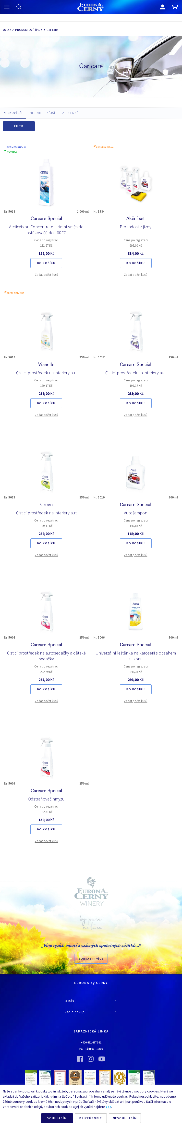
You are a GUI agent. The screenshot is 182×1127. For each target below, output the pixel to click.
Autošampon (135, 513)
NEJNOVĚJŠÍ (13, 113)
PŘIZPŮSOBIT (90, 1118)
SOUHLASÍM (57, 1118)
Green (46, 505)
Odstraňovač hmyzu (46, 799)
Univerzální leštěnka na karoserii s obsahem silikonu (136, 656)
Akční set (135, 219)
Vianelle (46, 365)
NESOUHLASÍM (125, 1118)
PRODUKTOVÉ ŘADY (28, 30)
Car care (52, 30)
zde (108, 1106)
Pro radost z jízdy (135, 227)
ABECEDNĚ (70, 113)
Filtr (19, 126)
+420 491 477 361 (91, 1042)
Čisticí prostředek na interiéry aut (46, 373)
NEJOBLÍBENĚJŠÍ (42, 113)
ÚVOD (7, 30)
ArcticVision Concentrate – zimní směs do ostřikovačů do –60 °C (46, 229)
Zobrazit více (90, 958)
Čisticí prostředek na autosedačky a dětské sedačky (46, 656)
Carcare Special (46, 219)
